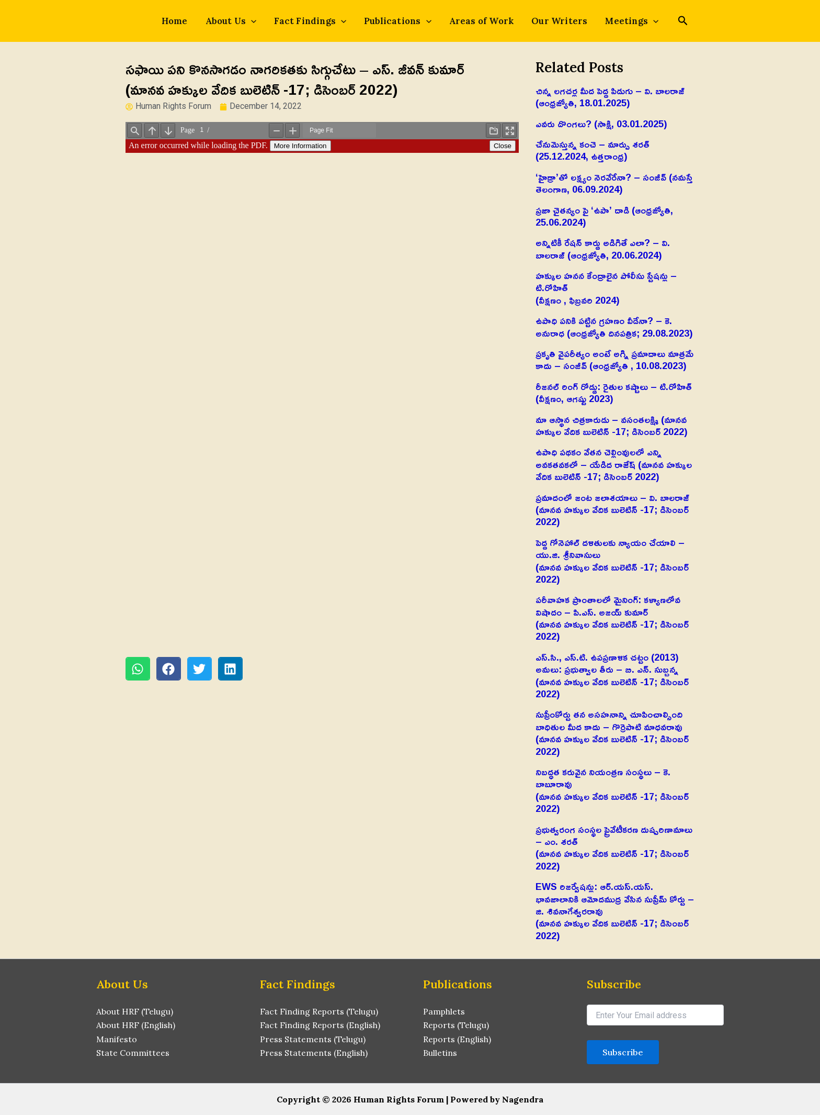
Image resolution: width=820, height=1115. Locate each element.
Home (184, 21)
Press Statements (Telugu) (313, 1039)
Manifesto (116, 1039)
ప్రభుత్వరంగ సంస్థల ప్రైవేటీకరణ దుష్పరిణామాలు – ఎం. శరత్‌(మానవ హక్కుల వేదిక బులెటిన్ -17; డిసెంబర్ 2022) (614, 847)
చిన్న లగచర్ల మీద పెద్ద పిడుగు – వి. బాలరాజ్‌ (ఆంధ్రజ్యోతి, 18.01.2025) (610, 97)
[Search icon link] (672, 21)
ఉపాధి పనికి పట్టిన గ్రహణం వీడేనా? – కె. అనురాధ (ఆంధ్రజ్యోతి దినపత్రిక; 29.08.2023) (614, 326)
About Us (237, 21)
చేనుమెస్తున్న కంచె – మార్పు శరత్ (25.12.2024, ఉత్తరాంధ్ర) (593, 150)
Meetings (623, 21)
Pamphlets (444, 1011)
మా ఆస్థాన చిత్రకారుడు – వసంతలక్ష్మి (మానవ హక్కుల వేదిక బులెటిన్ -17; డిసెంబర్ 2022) (612, 425)
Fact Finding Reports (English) (320, 1025)
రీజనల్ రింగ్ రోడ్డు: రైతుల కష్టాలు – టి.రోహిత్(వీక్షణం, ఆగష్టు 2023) (614, 392)
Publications (397, 21)
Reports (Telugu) (456, 1025)
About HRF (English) (135, 1025)
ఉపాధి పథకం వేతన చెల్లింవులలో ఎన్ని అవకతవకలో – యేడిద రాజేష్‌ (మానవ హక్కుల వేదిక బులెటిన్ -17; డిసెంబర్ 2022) (614, 464)
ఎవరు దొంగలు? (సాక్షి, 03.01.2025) (601, 123)
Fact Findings (313, 21)
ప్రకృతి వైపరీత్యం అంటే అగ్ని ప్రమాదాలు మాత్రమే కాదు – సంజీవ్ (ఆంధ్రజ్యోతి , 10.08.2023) (614, 359)
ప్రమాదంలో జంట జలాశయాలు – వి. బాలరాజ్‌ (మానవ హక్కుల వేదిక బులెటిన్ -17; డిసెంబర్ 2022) (612, 509)
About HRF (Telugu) (134, 1011)
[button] (138, 669)
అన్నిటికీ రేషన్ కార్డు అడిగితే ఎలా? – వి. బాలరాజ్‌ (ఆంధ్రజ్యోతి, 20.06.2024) (603, 248)
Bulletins (440, 1052)
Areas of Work (478, 21)
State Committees (132, 1052)
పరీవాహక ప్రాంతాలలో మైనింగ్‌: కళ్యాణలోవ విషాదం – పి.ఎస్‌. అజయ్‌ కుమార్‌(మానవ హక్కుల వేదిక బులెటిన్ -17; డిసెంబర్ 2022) (612, 617)
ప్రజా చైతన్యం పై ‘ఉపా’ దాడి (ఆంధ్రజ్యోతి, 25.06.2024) (604, 216)
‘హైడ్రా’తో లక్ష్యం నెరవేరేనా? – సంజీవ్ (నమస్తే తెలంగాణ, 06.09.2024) (614, 183)
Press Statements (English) (314, 1052)
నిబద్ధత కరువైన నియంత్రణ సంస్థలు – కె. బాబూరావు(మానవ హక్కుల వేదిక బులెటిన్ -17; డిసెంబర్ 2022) (612, 790)
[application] (257, 21)
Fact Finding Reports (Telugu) (319, 1011)
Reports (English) (457, 1039)
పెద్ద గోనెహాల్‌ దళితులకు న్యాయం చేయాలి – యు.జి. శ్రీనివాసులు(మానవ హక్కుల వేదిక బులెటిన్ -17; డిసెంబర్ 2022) (612, 560)
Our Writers (553, 21)
